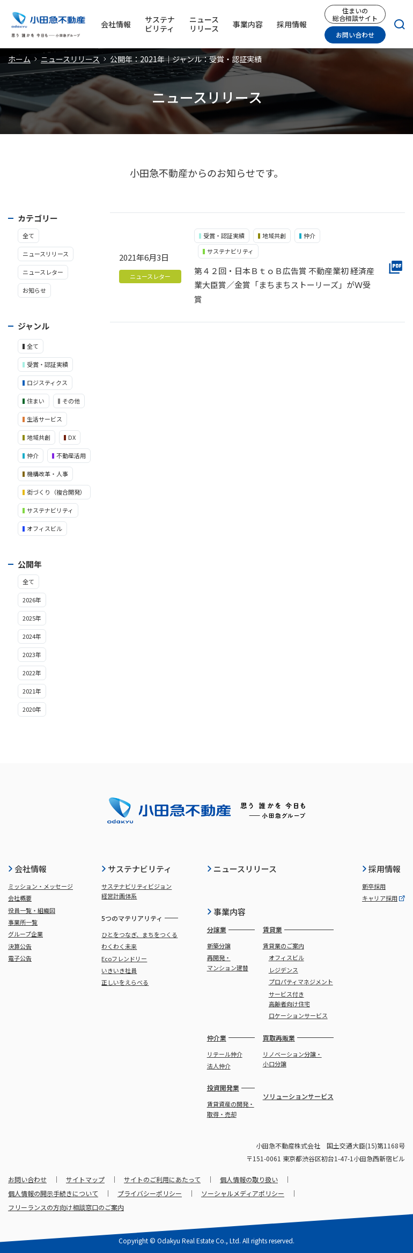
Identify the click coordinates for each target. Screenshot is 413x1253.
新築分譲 (219, 945)
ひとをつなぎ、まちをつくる (139, 934)
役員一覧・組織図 (31, 910)
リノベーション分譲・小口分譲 (292, 1059)
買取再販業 (279, 1037)
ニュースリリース (70, 59)
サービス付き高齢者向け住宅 (289, 999)
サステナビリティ (136, 868)
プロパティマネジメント (301, 981)
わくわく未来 (119, 946)
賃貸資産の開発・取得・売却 (230, 1109)
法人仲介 (219, 1066)
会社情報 (27, 868)
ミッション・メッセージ (40, 886)
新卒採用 (374, 886)
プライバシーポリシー (149, 1193)
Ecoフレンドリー (124, 958)
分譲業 (216, 929)
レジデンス (283, 969)
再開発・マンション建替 (227, 962)
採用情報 (381, 868)
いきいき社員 (119, 970)
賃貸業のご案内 (283, 945)
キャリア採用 (383, 898)
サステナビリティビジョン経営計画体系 (136, 891)
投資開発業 (223, 1087)
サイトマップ (85, 1179)
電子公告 (20, 958)
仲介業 (216, 1037)
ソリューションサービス (298, 1096)
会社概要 (20, 898)
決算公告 (20, 946)
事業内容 (226, 911)
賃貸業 (272, 929)
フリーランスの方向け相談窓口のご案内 (66, 1207)
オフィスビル (286, 957)
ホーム (19, 59)
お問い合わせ (355, 34)
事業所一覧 (23, 922)
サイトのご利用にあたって (162, 1179)
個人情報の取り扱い (249, 1179)
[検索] (395, 24)
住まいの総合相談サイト (355, 14)
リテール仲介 (224, 1054)
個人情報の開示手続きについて (53, 1193)
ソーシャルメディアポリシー (242, 1193)
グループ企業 (25, 934)
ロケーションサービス (298, 1015)
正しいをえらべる (125, 982)
